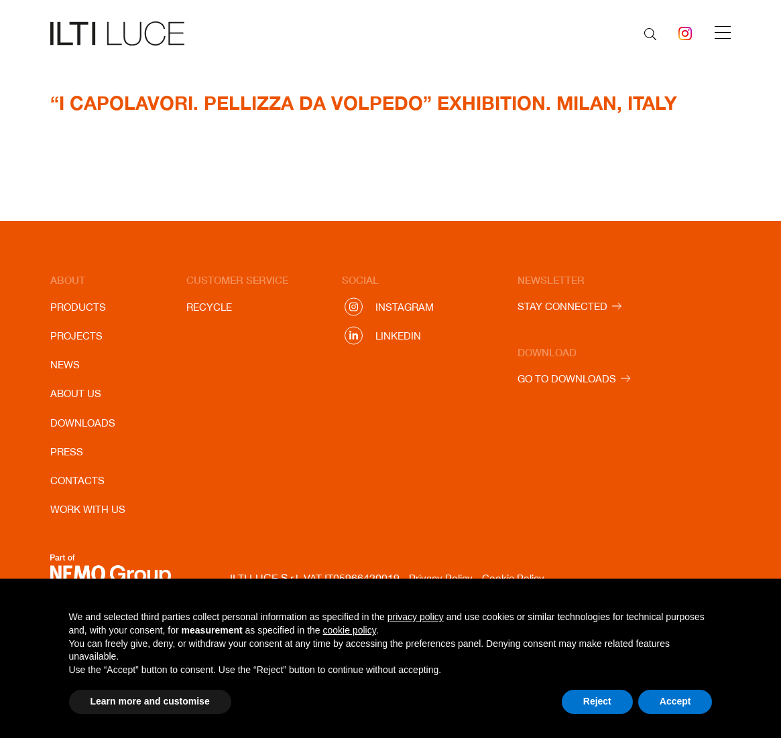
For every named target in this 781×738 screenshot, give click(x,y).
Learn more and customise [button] (150, 701)
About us (75, 393)
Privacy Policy (441, 578)
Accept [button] (675, 701)
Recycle (209, 307)
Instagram (404, 307)
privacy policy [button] (415, 616)
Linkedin (398, 336)
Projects (76, 336)
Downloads (82, 423)
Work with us (87, 509)
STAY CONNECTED (562, 306)
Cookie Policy (513, 578)
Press (66, 451)
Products (78, 307)
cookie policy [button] (349, 630)
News (65, 364)
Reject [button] (597, 701)
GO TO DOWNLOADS (567, 378)
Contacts (77, 480)
